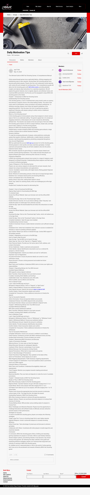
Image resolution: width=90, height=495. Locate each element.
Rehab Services (7, 478)
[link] (12, 60)
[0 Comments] (49, 455)
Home (5, 472)
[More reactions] (15, 455)
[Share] (53, 70)
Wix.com (36, 486)
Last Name (46, 473)
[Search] (68, 53)
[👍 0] (10, 455)
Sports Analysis (7, 480)
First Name (29, 473)
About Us (5, 476)
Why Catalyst (7, 474)
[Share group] (82, 53)
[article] (31, 265)
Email (61, 473)
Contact (5, 481)
